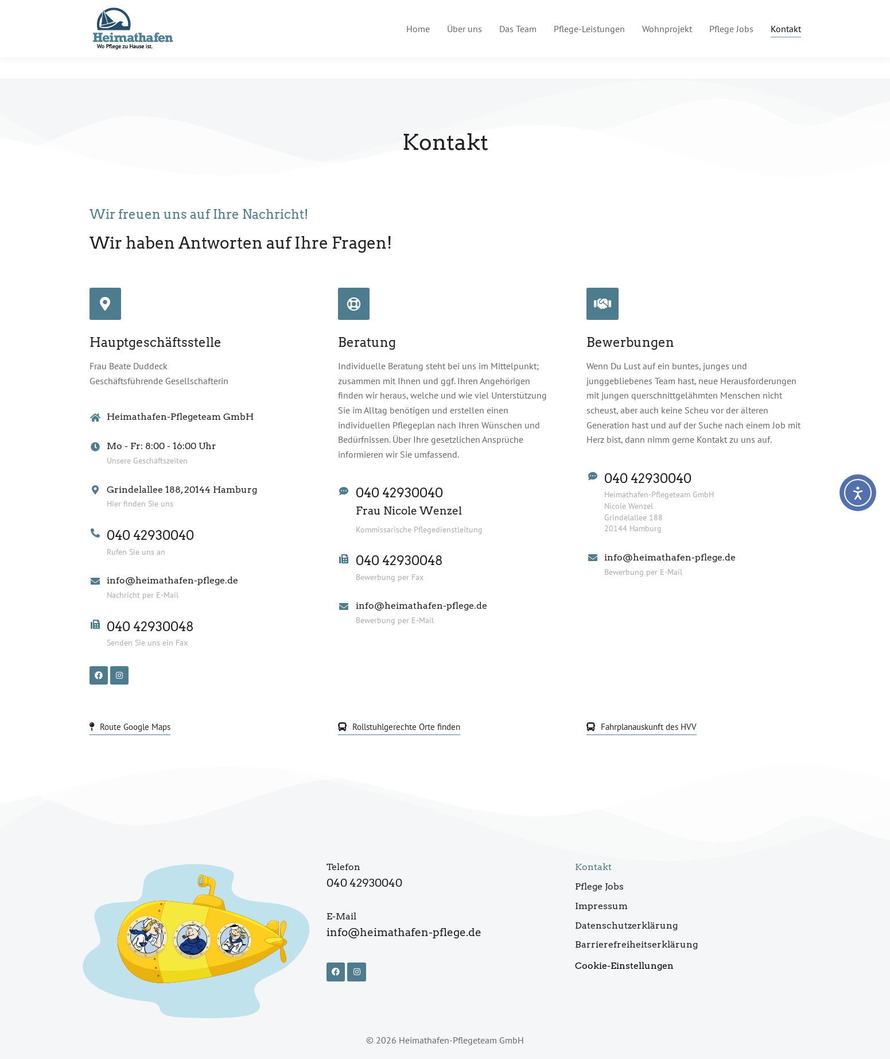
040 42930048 (150, 626)
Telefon (343, 866)
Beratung (367, 342)
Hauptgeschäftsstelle (155, 342)
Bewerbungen (630, 342)
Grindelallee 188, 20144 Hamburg (182, 489)
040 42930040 (150, 535)
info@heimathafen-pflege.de (664, 11)
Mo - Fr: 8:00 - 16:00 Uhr (161, 445)
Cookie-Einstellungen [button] (624, 965)
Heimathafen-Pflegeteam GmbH (180, 416)
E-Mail (341, 916)
